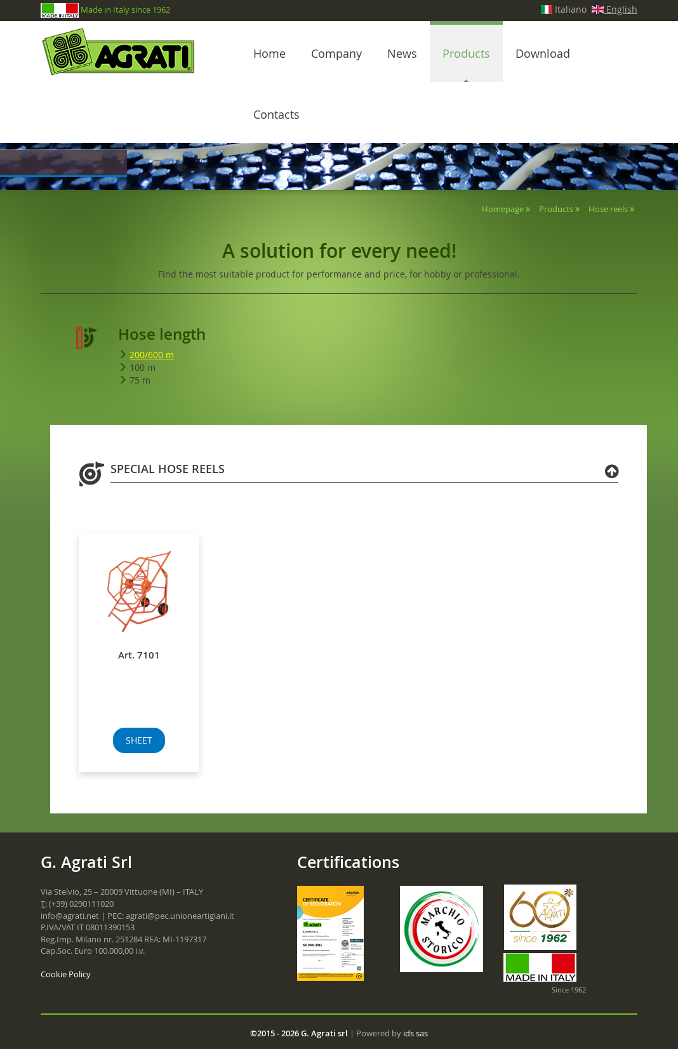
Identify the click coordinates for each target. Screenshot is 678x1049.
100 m (143, 367)
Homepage (503, 209)
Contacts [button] (276, 114)
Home (269, 53)
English (614, 9)
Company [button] (336, 53)
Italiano (564, 9)
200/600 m (152, 355)
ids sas (415, 1033)
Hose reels (608, 209)
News (402, 53)
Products (466, 53)
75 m (140, 380)
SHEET (139, 740)
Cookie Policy (66, 974)
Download (542, 53)
